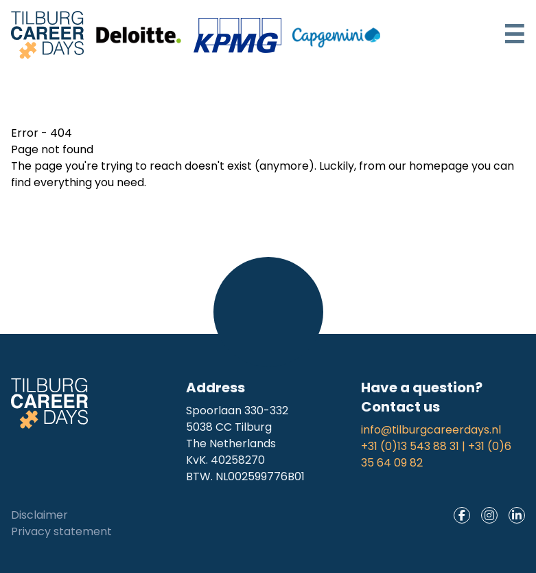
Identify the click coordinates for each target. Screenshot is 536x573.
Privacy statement (61, 531)
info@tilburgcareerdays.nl (431, 430)
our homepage (428, 166)
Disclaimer (39, 515)
